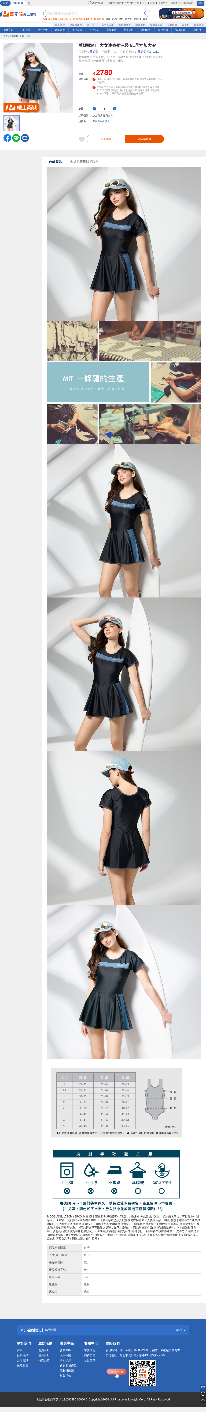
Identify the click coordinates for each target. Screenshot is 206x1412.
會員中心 (162, 3)
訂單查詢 (175, 3)
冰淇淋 (137, 18)
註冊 (152, 3)
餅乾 (108, 18)
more (180, 1332)
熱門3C (94, 29)
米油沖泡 (60, 29)
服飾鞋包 (197, 29)
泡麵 (114, 18)
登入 (144, 3)
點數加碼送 (125, 25)
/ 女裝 (21, 36)
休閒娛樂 (146, 29)
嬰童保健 (129, 29)
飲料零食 (43, 29)
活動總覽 (172, 25)
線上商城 (60, 25)
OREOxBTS (65, 18)
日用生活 (163, 29)
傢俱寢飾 (180, 29)
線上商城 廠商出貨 (103, 115)
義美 (145, 18)
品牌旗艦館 (76, 25)
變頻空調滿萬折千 (83, 18)
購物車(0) (188, 3)
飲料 (121, 18)
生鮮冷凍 (26, 29)
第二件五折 (107, 25)
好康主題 (8, 29)
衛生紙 (128, 18)
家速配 (185, 25)
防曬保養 (99, 18)
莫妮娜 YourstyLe (148, 51)
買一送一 (92, 25)
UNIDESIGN (50, 18)
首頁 (5, 36)
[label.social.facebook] (7, 137)
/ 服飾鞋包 (13, 36)
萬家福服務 (96, 3)
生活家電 (77, 29)
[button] (25, 137)
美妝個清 (111, 29)
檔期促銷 (140, 25)
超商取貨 (199, 25)
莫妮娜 (94, 51)
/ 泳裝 (27, 36)
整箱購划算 (156, 25)
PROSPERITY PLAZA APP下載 (123, 3)
